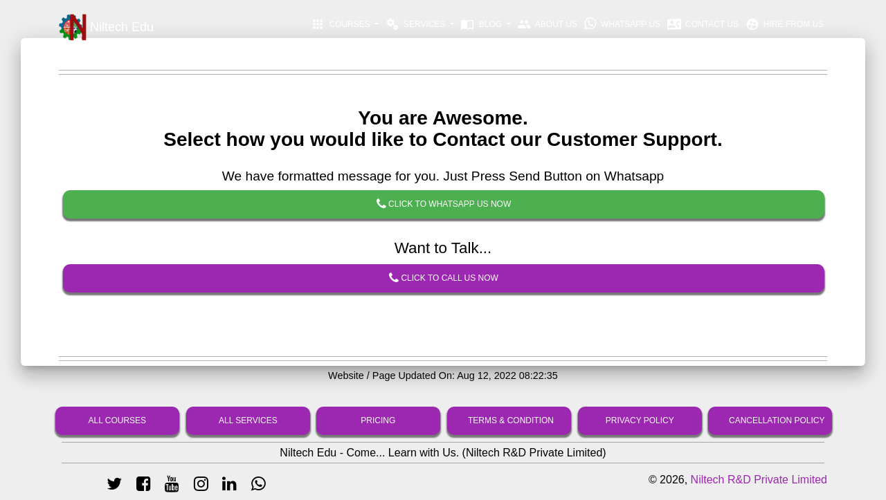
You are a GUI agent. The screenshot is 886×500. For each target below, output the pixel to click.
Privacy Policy (639, 420)
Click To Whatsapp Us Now (444, 204)
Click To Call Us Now (443, 278)
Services (417, 24)
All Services (248, 420)
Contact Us (703, 24)
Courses (341, 24)
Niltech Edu (106, 27)
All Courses (118, 420)
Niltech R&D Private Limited (759, 479)
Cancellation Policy (776, 420)
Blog (482, 24)
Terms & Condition (511, 420)
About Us (547, 24)
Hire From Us (784, 24)
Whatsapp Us (622, 23)
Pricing (378, 420)
